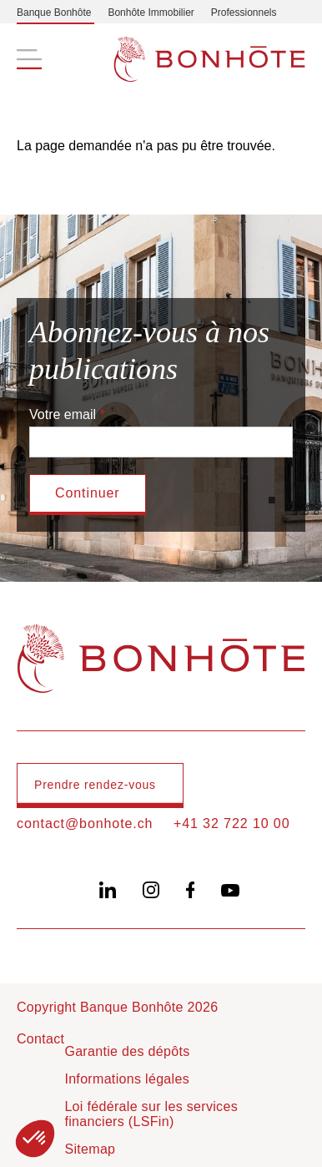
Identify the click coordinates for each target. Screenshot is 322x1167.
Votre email (62, 414)
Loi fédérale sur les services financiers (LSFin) (151, 1114)
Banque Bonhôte (54, 12)
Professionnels (244, 12)
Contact (40, 1039)
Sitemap (89, 1149)
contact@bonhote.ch (85, 823)
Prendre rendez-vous (95, 784)
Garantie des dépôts (126, 1051)
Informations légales (126, 1079)
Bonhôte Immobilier (151, 12)
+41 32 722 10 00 (232, 823)
